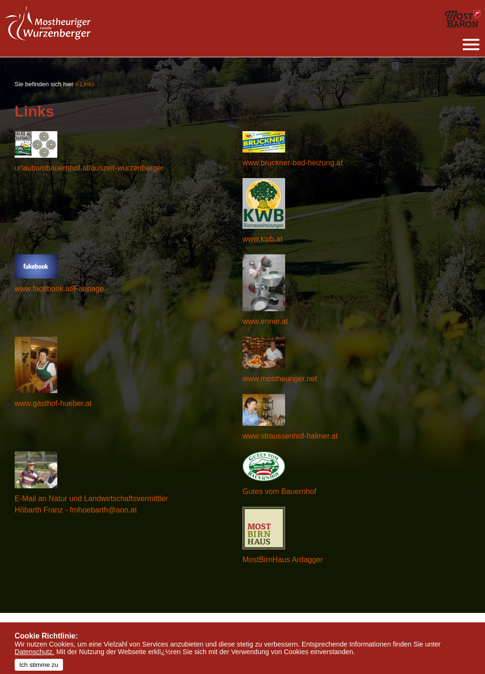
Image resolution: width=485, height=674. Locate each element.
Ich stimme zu (38, 664)
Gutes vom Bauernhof (279, 491)
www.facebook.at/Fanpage (59, 289)
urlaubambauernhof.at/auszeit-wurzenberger (89, 168)
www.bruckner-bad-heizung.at (292, 163)
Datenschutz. (34, 652)
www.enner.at (265, 321)
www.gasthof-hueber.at (53, 403)
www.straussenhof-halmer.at (290, 436)
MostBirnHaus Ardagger (282, 560)
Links (87, 84)
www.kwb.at (262, 239)
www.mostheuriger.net (279, 379)
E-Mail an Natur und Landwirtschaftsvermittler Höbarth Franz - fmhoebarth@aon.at (91, 504)
